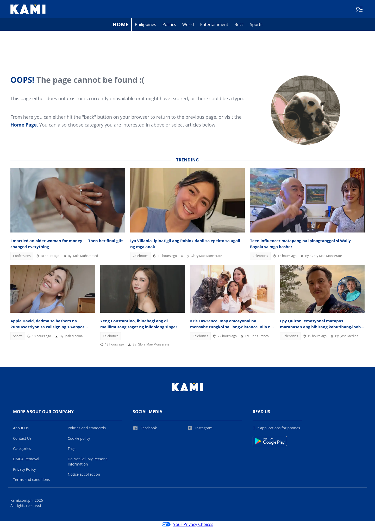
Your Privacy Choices (187, 525)
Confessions (22, 256)
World (188, 25)
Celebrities (140, 256)
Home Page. (24, 125)
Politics (169, 25)
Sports (256, 25)
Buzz (238, 25)
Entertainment (214, 25)
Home (121, 24)
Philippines (145, 25)
